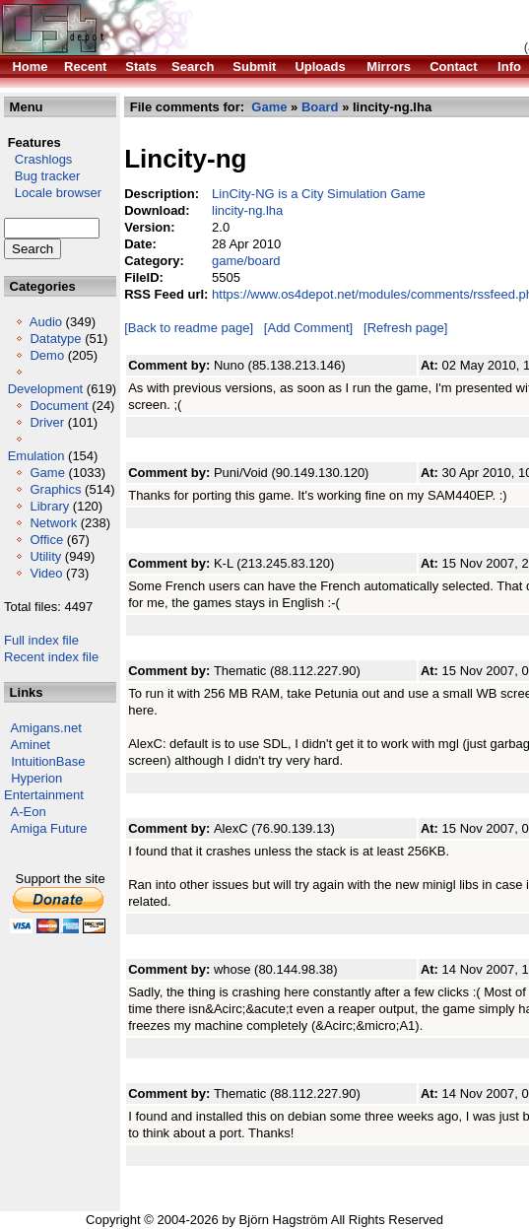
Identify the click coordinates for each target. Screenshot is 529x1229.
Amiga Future (49, 828)
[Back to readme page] (188, 327)
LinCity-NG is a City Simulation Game (319, 193)
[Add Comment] (308, 327)
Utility (45, 556)
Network (53, 522)
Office (46, 539)
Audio (46, 321)
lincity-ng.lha (247, 210)
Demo (47, 355)
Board (320, 107)
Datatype (55, 338)
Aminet (30, 744)
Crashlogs (38, 159)
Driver (47, 422)
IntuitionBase (48, 761)
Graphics (55, 489)
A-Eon (28, 811)
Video (46, 573)
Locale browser (52, 192)
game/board (246, 260)
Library (49, 506)
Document (59, 405)
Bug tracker (42, 176)
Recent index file (51, 656)
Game (47, 472)
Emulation (36, 455)
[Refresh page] (405, 327)
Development (46, 388)
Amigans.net (46, 727)
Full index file (41, 640)
